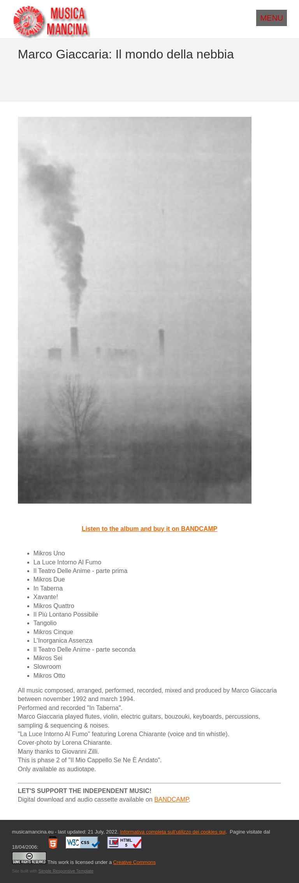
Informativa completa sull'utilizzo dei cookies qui (172, 832)
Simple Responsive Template (66, 871)
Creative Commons (134, 862)
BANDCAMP (171, 799)
